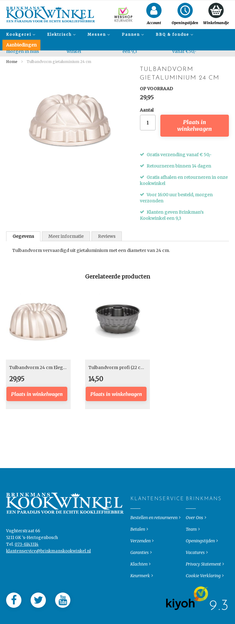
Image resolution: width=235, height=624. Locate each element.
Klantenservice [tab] (135, 503)
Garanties (139, 557)
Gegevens (23, 236)
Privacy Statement (203, 569)
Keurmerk (140, 580)
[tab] (23, 236)
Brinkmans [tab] (191, 503)
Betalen (137, 534)
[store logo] (50, 14)
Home (11, 61)
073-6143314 (27, 549)
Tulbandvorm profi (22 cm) (117, 367)
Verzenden (140, 545)
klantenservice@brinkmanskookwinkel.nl (48, 556)
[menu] (117, 39)
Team (191, 534)
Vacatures (195, 557)
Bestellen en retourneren (153, 522)
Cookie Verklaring (203, 580)
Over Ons (194, 522)
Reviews (106, 236)
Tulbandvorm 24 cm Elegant (39, 367)
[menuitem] (19, 34)
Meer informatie (66, 236)
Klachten (138, 569)
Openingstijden (200, 545)
